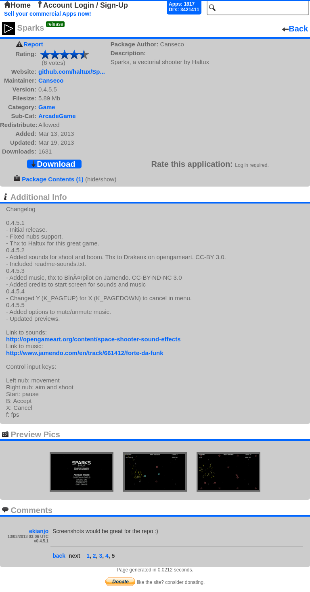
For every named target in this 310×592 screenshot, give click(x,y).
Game (46, 107)
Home (17, 5)
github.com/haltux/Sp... (71, 71)
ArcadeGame (57, 115)
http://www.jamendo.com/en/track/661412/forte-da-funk (84, 352)
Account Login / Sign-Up (82, 5)
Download (52, 164)
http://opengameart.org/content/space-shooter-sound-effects (93, 339)
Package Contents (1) (53, 179)
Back (295, 28)
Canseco (51, 80)
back (58, 556)
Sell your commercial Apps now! (47, 13)
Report (33, 44)
